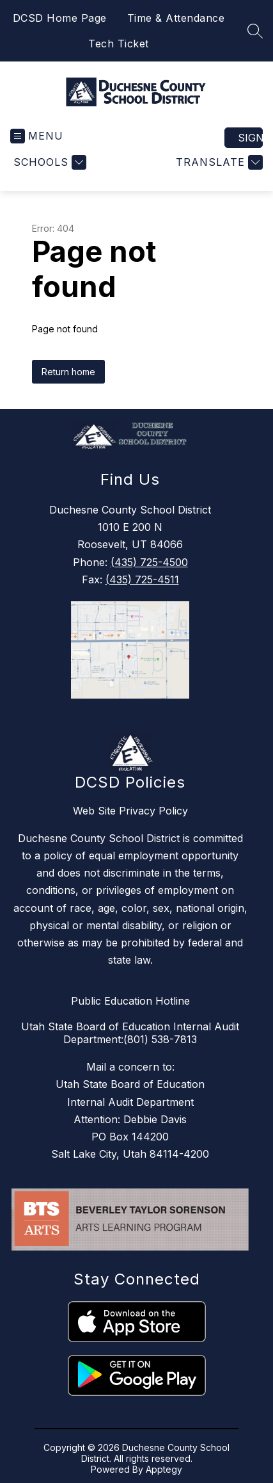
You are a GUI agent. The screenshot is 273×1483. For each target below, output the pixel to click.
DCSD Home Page (60, 18)
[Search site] (255, 30)
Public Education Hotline (130, 1000)
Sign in (250, 137)
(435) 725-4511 (142, 579)
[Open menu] (36, 136)
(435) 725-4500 (149, 562)
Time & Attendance (176, 18)
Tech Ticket (118, 43)
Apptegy (164, 1469)
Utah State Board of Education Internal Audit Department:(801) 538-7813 (130, 1033)
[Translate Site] (218, 162)
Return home (68, 371)
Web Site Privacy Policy (130, 810)
